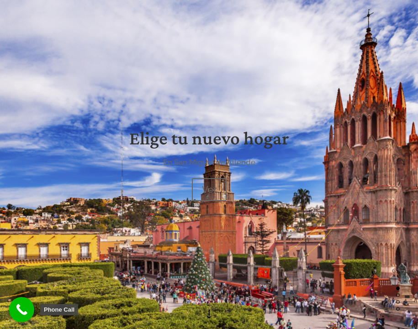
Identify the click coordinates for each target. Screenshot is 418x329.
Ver (209, 189)
